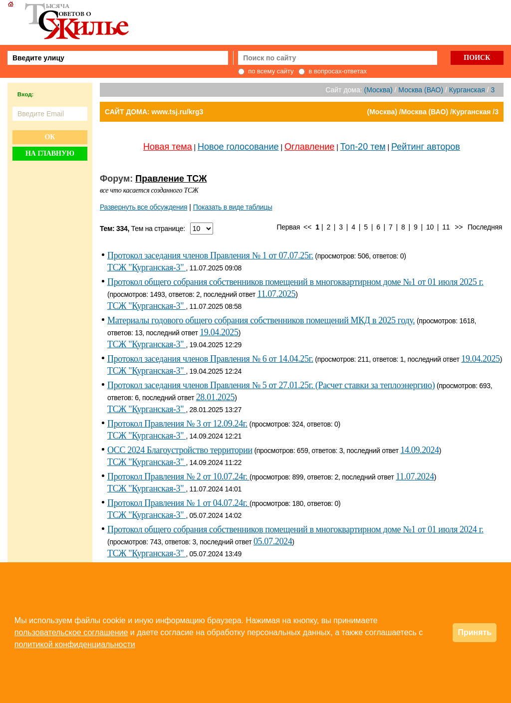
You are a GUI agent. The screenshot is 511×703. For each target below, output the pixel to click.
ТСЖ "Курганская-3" (146, 267)
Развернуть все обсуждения (143, 207)
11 (446, 227)
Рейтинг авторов (425, 147)
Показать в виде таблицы (232, 207)
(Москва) (378, 90)
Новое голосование (238, 147)
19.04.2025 (219, 332)
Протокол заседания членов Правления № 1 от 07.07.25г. (210, 255)
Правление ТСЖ (171, 179)
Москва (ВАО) (420, 90)
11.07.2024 (415, 476)
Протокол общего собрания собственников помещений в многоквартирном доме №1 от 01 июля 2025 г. (295, 282)
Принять (475, 632)
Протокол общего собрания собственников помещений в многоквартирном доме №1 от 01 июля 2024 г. (295, 529)
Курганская (467, 90)
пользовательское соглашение (71, 632)
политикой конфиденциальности (74, 644)
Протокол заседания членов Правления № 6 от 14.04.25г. (210, 359)
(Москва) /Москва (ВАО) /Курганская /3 (433, 112)
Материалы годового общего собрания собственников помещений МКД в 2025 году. (261, 320)
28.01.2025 (215, 397)
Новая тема (167, 147)
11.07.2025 (276, 294)
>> (459, 227)
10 (430, 227)
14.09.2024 (419, 450)
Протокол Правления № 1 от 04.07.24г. (178, 503)
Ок (49, 137)
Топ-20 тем (363, 147)
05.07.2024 (273, 541)
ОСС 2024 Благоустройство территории (180, 450)
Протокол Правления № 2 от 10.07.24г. (178, 476)
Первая (288, 227)
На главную (49, 153)
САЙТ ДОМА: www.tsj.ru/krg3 (154, 112)
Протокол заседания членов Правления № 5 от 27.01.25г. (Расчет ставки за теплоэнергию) (271, 385)
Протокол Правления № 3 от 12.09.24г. (177, 424)
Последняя (485, 227)
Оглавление (309, 147)
